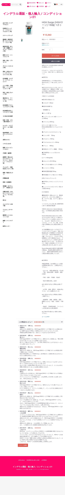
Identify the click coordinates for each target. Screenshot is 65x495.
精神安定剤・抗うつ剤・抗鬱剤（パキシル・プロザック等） (8, 49)
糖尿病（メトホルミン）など (8, 215)
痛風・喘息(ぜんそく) (8, 173)
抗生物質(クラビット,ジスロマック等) (8, 105)
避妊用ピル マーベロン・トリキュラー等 (8, 99)
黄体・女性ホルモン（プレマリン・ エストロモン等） (8, 73)
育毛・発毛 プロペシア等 (8, 93)
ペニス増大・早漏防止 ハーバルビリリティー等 (8, 87)
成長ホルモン (6, 139)
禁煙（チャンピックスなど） (8, 148)
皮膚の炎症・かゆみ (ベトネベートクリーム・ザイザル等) (8, 194)
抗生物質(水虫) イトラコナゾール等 (8, 111)
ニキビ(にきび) (7, 143)
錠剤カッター (6, 226)
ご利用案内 (44, 460)
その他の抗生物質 (8, 116)
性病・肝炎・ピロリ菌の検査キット (8, 120)
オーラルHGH (45, 316)
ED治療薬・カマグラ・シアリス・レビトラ (8, 80)
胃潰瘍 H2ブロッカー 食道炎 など (8, 186)
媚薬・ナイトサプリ (8, 221)
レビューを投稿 (23, 445)
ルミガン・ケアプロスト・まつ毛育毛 (8, 127)
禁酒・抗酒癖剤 (7, 182)
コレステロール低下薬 (8, 204)
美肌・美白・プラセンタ (8, 61)
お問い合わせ (21, 460)
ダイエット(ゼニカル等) (8, 66)
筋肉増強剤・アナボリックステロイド (8, 134)
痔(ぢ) (4, 200)
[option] (29, 28)
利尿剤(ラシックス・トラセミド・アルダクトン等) (8, 30)
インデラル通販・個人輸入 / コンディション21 (32, 15)
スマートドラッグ (8, 35)
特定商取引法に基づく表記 (33, 460)
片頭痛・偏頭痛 (7, 153)
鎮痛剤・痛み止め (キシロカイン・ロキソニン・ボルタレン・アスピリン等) (8, 160)
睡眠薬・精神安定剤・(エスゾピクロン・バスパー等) (8, 41)
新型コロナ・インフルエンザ (8, 55)
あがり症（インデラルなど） (8, 23)
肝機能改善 (6, 178)
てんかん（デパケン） (8, 210)
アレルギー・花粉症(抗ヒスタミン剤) (8, 167)
